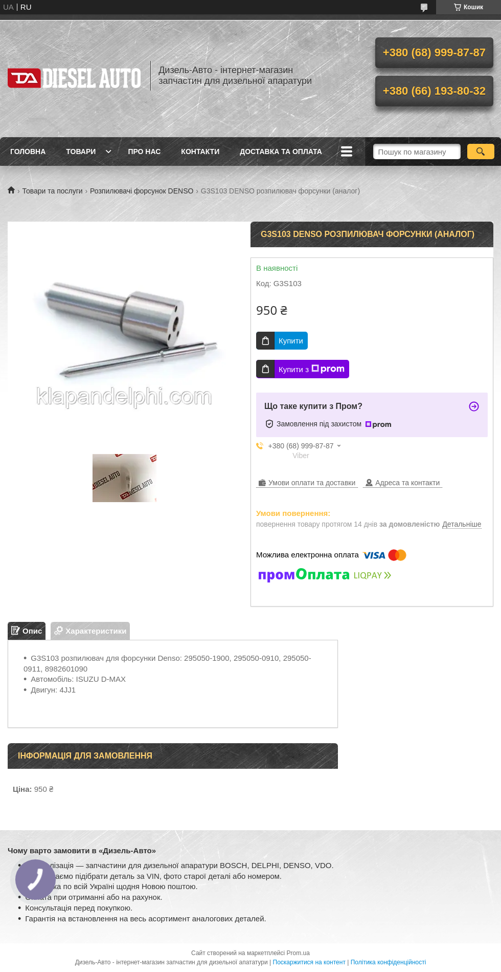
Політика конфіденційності (388, 962)
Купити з (312, 369)
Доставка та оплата (281, 151)
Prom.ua (298, 953)
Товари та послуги (52, 191)
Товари (81, 151)
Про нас (144, 151)
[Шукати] (480, 151)
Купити (291, 340)
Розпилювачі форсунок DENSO (141, 191)
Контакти (200, 151)
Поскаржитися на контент (309, 962)
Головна (27, 151)
